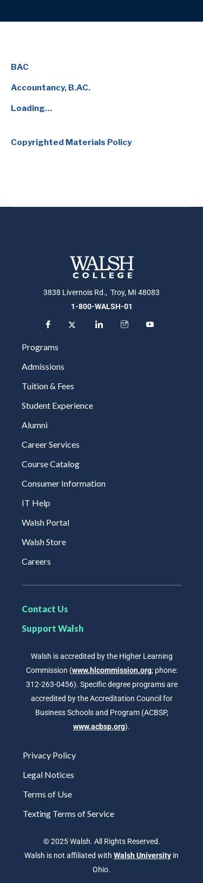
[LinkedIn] (97, 325)
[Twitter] (72, 325)
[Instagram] (123, 325)
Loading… (31, 108)
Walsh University (142, 855)
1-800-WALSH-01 (102, 306)
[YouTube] (148, 325)
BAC (20, 67)
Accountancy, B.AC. (50, 88)
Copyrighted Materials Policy (71, 142)
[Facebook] (46, 325)
